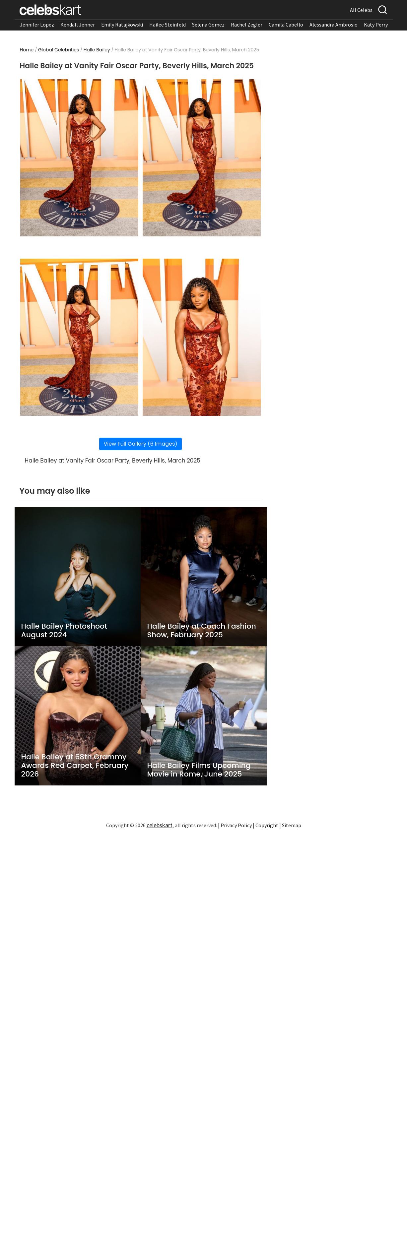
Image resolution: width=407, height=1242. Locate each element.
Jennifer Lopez (37, 24)
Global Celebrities (58, 49)
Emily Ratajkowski (122, 24)
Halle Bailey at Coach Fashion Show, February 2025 (201, 630)
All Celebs (361, 10)
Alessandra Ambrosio (333, 24)
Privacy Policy (236, 825)
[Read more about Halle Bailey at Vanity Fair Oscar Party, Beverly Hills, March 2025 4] (201, 337)
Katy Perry (376, 24)
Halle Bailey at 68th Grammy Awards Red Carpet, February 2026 (75, 765)
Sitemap (291, 825)
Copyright (266, 825)
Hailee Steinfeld (167, 24)
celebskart (159, 825)
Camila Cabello (286, 24)
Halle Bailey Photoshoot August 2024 (64, 630)
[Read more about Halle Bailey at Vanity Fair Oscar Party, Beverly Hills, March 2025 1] (79, 157)
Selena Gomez (208, 24)
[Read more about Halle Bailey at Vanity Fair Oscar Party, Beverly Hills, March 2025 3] (79, 337)
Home (27, 49)
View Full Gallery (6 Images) (140, 444)
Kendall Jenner (77, 24)
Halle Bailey (97, 49)
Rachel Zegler (246, 24)
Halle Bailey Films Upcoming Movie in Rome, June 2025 (199, 769)
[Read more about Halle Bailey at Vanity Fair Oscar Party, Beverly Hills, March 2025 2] (201, 157)
